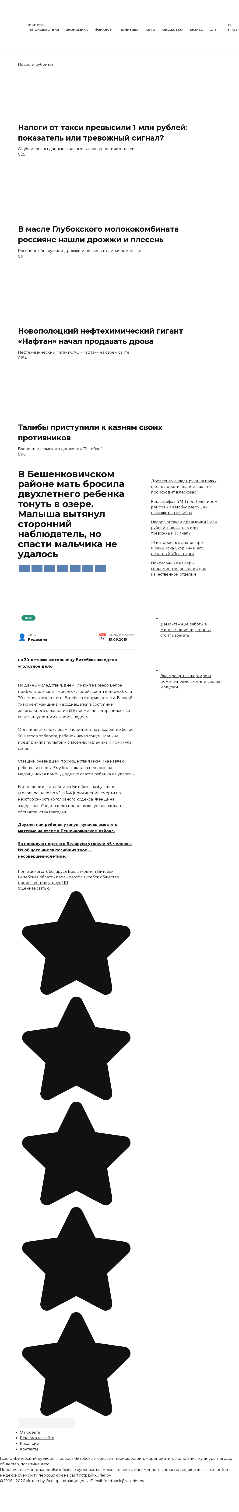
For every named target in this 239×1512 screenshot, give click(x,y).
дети (60, 877)
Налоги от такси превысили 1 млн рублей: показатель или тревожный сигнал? (184, 527)
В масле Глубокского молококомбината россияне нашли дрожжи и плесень (98, 234)
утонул (54, 882)
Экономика (77, 29)
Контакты (29, 1449)
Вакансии (29, 1443)
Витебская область (36, 877)
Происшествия (44, 29)
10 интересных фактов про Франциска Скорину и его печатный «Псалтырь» (177, 548)
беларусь (58, 871)
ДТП (214, 29)
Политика (129, 29)
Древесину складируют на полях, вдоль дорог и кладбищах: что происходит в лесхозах (184, 486)
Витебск (105, 871)
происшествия (32, 882)
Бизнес (196, 29)
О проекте (30, 1432)
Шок (28, 617)
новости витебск (82, 877)
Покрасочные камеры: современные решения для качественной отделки (178, 568)
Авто (150, 29)
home (23, 871)
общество (109, 877)
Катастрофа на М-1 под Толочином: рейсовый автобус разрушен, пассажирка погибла (184, 507)
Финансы (103, 29)
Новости (35, 25)
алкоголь (39, 871)
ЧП (65, 882)
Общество (172, 29)
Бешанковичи (82, 871)
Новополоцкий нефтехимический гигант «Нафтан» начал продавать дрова (100, 336)
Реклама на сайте (37, 1438)
